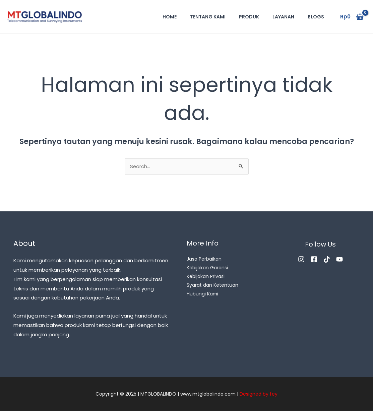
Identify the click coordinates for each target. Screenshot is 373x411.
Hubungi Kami (203, 294)
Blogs (316, 16)
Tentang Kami (208, 16)
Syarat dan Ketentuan (212, 285)
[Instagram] (301, 259)
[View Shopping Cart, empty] (351, 17)
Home (170, 16)
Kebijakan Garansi (207, 268)
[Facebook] (314, 259)
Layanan (283, 16)
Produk (249, 16)
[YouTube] (339, 259)
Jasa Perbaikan (204, 259)
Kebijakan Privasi (206, 277)
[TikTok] (326, 259)
